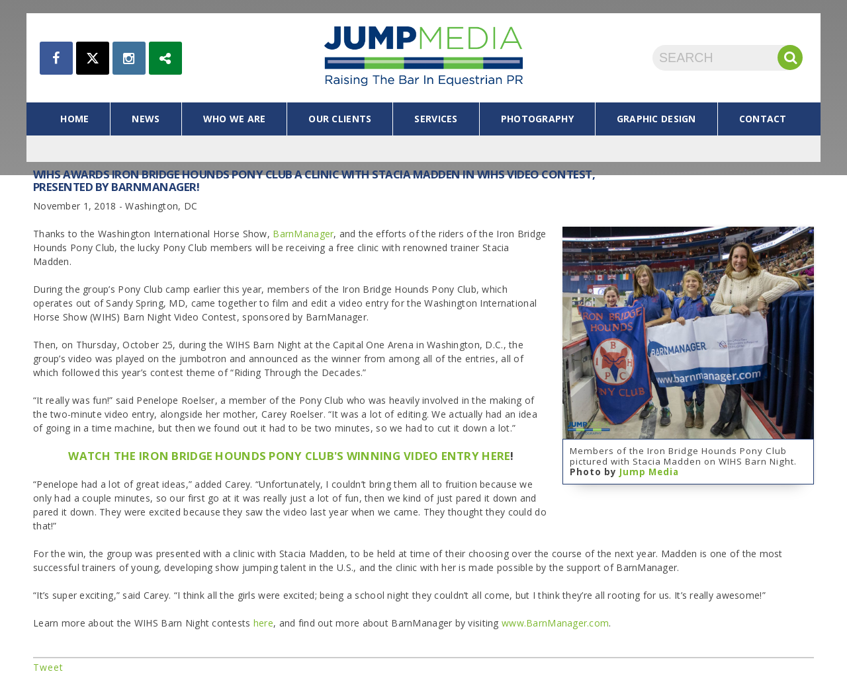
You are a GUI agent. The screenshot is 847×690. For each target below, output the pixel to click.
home (74, 118)
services (435, 118)
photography (537, 118)
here (263, 623)
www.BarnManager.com (555, 623)
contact (763, 118)
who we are (234, 118)
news (145, 118)
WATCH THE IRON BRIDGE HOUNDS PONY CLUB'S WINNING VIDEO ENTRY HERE (289, 455)
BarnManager (303, 233)
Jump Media (649, 472)
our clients (339, 118)
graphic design (656, 118)
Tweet (48, 667)
